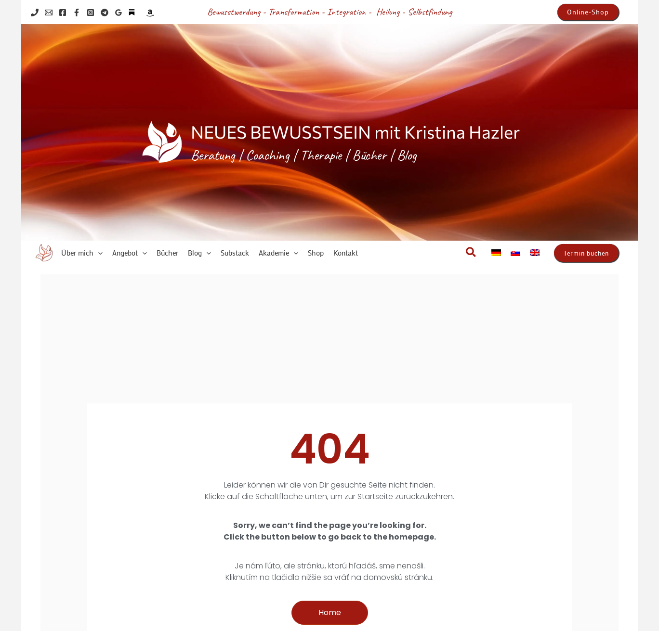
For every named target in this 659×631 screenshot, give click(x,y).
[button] (588, 12)
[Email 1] (49, 12)
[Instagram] (90, 12)
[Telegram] (104, 12)
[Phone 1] (35, 12)
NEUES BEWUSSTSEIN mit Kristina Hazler (355, 131)
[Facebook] (62, 12)
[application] (98, 252)
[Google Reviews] (118, 12)
